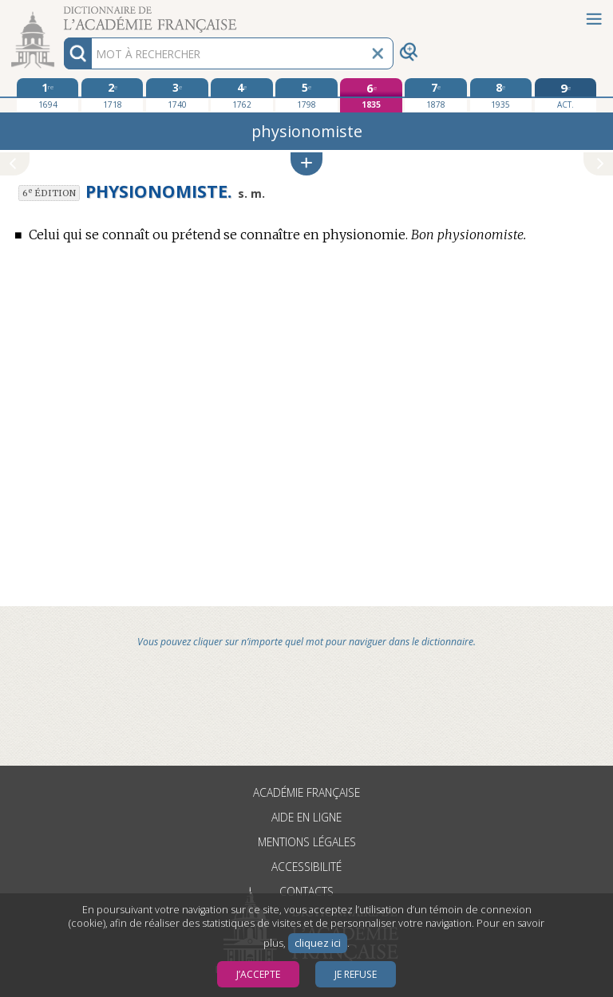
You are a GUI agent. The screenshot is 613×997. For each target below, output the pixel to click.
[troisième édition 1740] (177, 95)
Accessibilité (306, 866)
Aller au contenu (62, 14)
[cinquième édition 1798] (306, 95)
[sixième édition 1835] (370, 95)
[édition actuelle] (565, 95)
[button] (306, 163)
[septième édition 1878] (435, 95)
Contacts (306, 891)
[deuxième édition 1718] (112, 95)
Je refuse (355, 974)
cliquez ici (318, 943)
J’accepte (258, 974)
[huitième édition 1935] (501, 95)
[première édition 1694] (47, 95)
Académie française (306, 792)
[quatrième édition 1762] (241, 95)
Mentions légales (307, 841)
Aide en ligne (306, 817)
